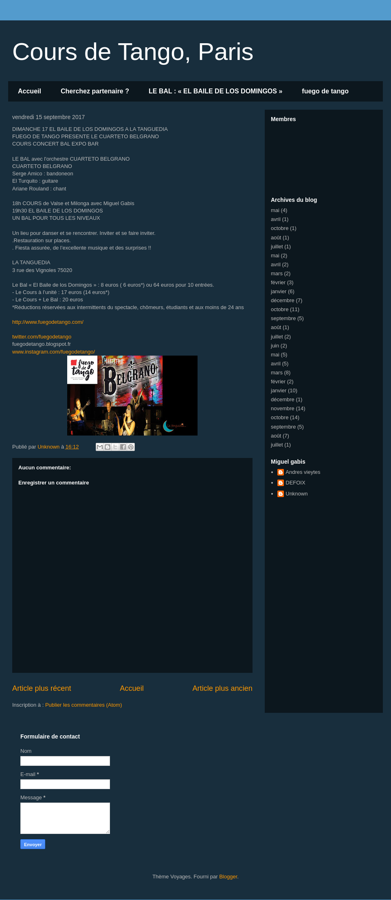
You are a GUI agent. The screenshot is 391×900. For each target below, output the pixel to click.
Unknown (297, 494)
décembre (282, 300)
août (276, 237)
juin (275, 346)
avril (276, 219)
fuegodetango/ (53, 352)
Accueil (29, 91)
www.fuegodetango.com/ (47, 322)
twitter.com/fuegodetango (41, 337)
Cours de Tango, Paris (133, 51)
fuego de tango (325, 91)
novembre (282, 408)
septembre (283, 318)
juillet (277, 246)
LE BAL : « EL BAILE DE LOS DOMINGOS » (215, 91)
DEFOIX (295, 483)
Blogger (228, 876)
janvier (278, 291)
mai (275, 210)
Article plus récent (41, 688)
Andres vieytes (303, 472)
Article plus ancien (222, 688)
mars (277, 273)
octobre (279, 228)
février (278, 282)
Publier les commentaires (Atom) (83, 705)
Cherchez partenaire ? (95, 91)
